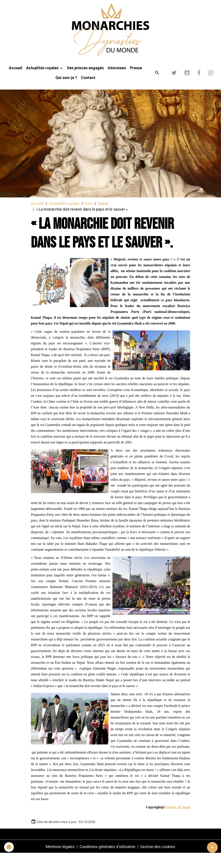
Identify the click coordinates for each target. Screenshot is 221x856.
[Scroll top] (212, 847)
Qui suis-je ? (66, 80)
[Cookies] (9, 847)
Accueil (15, 70)
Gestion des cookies (158, 849)
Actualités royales (42, 70)
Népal (103, 205)
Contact (88, 80)
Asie (89, 205)
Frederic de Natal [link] (177, 810)
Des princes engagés (85, 70)
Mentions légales (59, 849)
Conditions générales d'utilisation (107, 849)
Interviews (117, 70)
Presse (136, 70)
